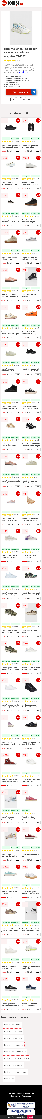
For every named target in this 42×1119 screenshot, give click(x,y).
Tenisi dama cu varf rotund (15, 1072)
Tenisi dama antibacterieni (15, 1051)
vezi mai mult (23, 72)
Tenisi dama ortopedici (13, 1038)
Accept (30, 1117)
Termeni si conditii (16, 1093)
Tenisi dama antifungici (13, 1045)
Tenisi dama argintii (12, 1024)
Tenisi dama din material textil (16, 1058)
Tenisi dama (9, 1078)
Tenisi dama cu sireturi (13, 1065)
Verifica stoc (24, 92)
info (17, 151)
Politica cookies (28, 1096)
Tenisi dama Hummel (13, 1031)
